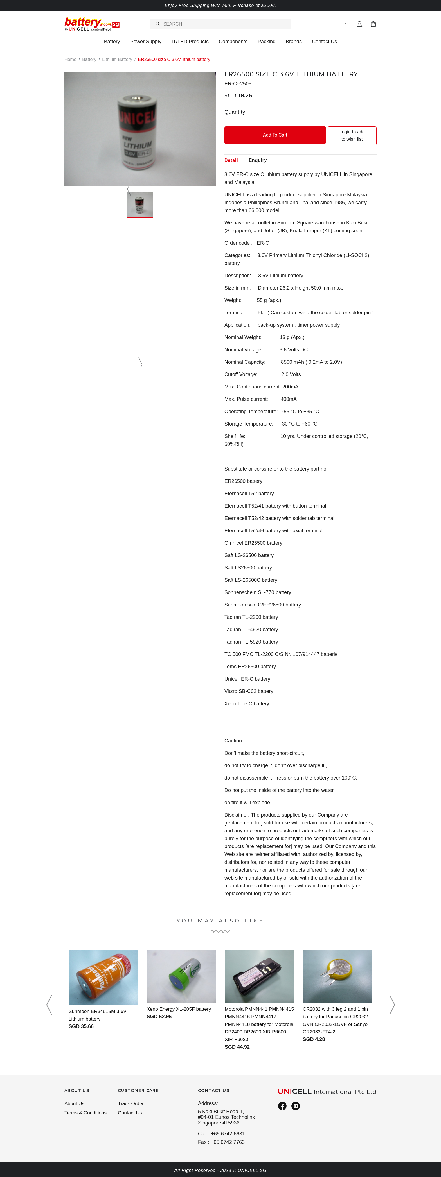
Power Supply (145, 41)
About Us (74, 1103)
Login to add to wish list (339, 131)
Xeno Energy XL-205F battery (180, 1001)
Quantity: (235, 112)
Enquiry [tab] (258, 152)
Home (70, 59)
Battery (112, 41)
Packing (267, 41)
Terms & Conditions (86, 1113)
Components (233, 41)
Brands (294, 41)
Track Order (131, 1103)
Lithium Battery (117, 59)
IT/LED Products (190, 41)
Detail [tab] (231, 152)
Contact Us (324, 41)
